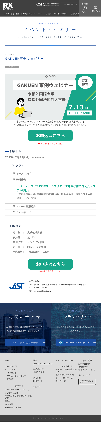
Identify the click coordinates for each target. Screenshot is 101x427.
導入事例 (24, 14)
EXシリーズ (59, 386)
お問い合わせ (82, 369)
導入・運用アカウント (64, 380)
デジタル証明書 (12, 398)
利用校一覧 (37, 386)
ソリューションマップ (16, 381)
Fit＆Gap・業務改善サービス (64, 376)
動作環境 (11, 384)
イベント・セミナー (44, 14)
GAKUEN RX (38, 374)
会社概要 (74, 14)
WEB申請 (9, 410)
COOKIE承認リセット (85, 385)
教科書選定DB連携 (13, 413)
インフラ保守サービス (64, 383)
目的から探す (38, 377)
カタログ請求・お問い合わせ (25, 348)
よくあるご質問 (69, 4)
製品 (17, 14)
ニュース (32, 14)
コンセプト (12, 378)
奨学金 (8, 406)
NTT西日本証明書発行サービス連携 (18, 402)
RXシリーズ (10, 375)
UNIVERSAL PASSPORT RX (43, 370)
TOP (7, 366)
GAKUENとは (9, 14)
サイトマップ (82, 379)
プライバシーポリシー (86, 375)
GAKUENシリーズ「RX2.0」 (17, 395)
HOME (57, 19)
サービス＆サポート (61, 14)
